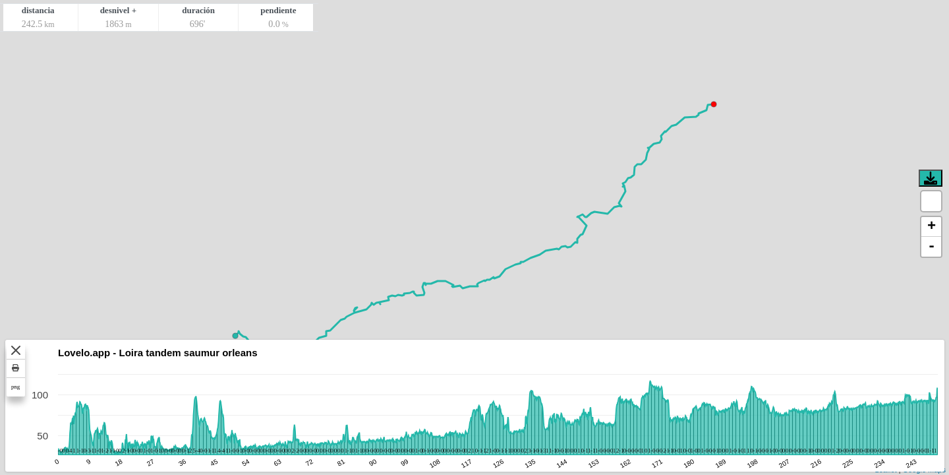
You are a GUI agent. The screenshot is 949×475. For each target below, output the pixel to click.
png (15, 386)
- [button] (931, 247)
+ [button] (931, 227)
